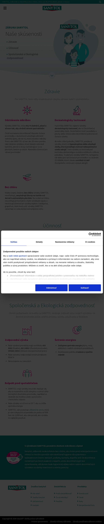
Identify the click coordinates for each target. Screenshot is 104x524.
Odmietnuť (51, 288)
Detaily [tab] (39, 242)
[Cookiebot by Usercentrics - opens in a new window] (89, 234)
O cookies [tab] (90, 242)
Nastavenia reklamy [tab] (64, 242)
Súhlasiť (85, 288)
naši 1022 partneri (17, 256)
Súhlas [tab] (13, 242)
